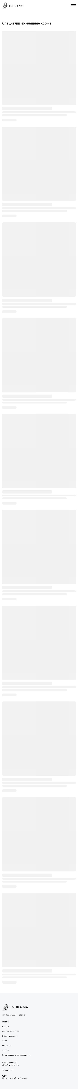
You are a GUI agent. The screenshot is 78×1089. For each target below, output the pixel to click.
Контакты (6, 1045)
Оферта (5, 1050)
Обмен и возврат (10, 1036)
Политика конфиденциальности (16, 1055)
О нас (4, 1040)
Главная (5, 1021)
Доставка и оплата (10, 1031)
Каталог (5, 1026)
